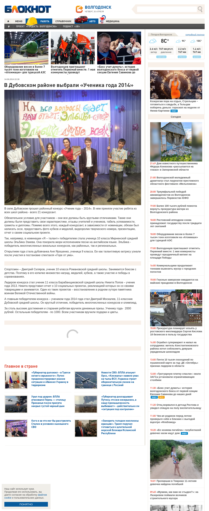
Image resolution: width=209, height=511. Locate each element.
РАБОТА (37, 21)
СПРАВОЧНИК (63, 21)
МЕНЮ (18, 21)
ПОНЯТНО (26, 504)
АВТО (85, 21)
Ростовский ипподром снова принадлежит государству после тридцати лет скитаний (176, 223)
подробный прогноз (194, 34)
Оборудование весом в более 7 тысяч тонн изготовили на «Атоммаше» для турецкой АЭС (174, 237)
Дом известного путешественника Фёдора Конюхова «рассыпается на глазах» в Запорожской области (174, 166)
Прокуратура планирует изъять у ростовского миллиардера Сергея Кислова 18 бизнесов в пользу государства (176, 331)
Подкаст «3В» (71, 26)
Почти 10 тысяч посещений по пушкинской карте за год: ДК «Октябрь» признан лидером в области (174, 362)
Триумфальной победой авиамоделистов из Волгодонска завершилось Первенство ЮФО (170, 194)
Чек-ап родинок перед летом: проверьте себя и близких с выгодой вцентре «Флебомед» (172, 419)
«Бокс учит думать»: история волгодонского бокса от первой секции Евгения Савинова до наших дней (174, 391)
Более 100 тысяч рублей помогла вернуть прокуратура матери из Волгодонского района (173, 209)
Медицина (109, 21)
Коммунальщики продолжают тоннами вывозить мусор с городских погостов (173, 268)
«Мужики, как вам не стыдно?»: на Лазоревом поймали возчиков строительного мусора (174, 495)
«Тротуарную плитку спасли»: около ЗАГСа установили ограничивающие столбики (175, 376)
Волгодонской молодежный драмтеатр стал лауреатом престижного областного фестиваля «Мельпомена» (174, 180)
